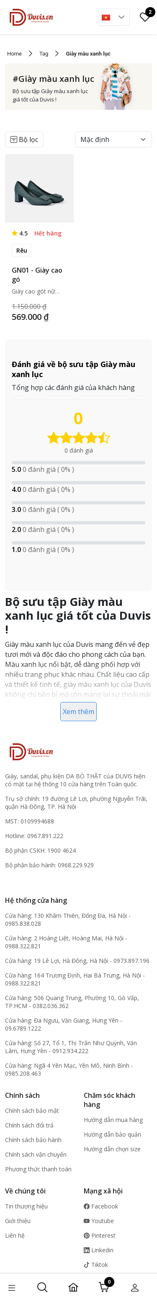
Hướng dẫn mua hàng (113, 1120)
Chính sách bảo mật (32, 1111)
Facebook (101, 1206)
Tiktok (96, 1265)
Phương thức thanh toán (38, 1169)
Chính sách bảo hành (33, 1140)
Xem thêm (78, 711)
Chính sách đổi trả (29, 1125)
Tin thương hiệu (26, 1206)
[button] (121, 17)
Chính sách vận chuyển (36, 1154)
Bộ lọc (24, 139)
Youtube (99, 1221)
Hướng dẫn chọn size (112, 1149)
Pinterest (100, 1235)
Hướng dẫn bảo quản (112, 1134)
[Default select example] (113, 139)
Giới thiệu (18, 1221)
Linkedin (98, 1250)
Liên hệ (15, 1235)
